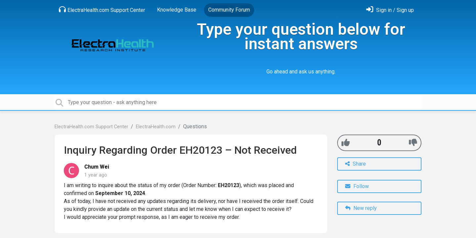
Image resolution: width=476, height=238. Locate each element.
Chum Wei (96, 167)
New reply (361, 208)
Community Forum (229, 10)
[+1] (345, 142)
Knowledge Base (176, 10)
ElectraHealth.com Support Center (102, 9)
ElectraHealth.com (156, 127)
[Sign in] (390, 10)
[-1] (413, 142)
